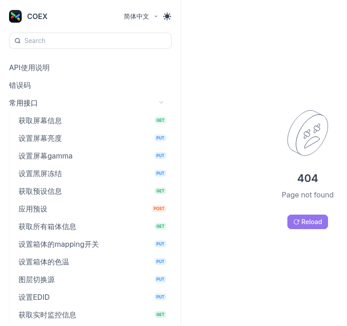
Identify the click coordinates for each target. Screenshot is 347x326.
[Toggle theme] (167, 16)
